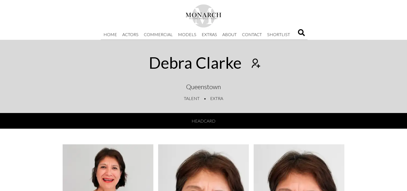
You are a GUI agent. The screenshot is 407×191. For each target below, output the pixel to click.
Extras (209, 34)
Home (110, 34)
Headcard (203, 120)
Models (187, 34)
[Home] (203, 16)
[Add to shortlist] (255, 64)
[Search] (301, 34)
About (229, 34)
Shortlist (278, 34)
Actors (130, 34)
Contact (252, 34)
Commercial (158, 34)
